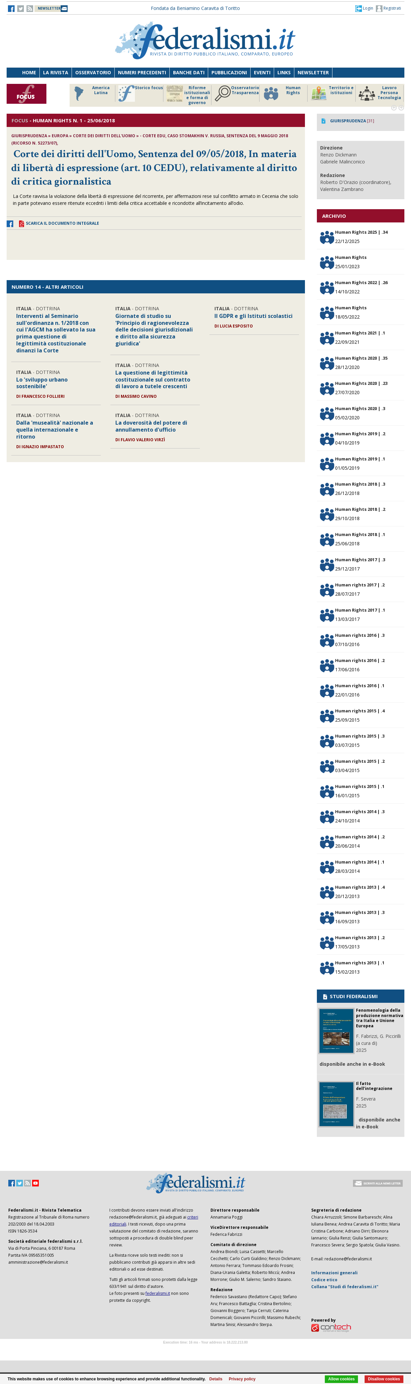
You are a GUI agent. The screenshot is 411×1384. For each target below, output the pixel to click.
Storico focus (140, 93)
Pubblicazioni (229, 72)
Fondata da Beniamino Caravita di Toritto (195, 8)
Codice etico (324, 1280)
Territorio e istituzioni (332, 93)
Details (215, 1379)
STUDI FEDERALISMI (350, 996)
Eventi (262, 72)
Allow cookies (341, 1379)
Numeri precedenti (142, 72)
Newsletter (313, 72)
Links (284, 72)
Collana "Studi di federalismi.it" (345, 1287)
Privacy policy (242, 1379)
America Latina (90, 93)
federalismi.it (158, 1293)
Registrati (388, 8)
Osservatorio (93, 72)
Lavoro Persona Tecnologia (380, 93)
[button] (364, 8)
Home (29, 72)
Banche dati (189, 72)
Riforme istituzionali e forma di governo (188, 95)
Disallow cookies (384, 1379)
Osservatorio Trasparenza (236, 93)
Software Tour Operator (205, 1350)
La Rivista (55, 72)
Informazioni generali (334, 1273)
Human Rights (282, 93)
